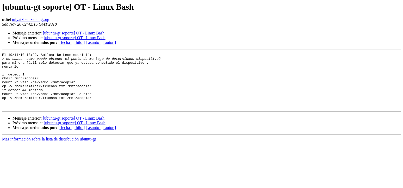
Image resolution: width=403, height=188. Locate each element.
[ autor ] (109, 42)
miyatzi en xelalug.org (30, 19)
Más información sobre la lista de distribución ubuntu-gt (49, 150)
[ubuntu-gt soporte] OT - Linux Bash (73, 33)
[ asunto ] (93, 42)
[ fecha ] (65, 42)
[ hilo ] (79, 42)
